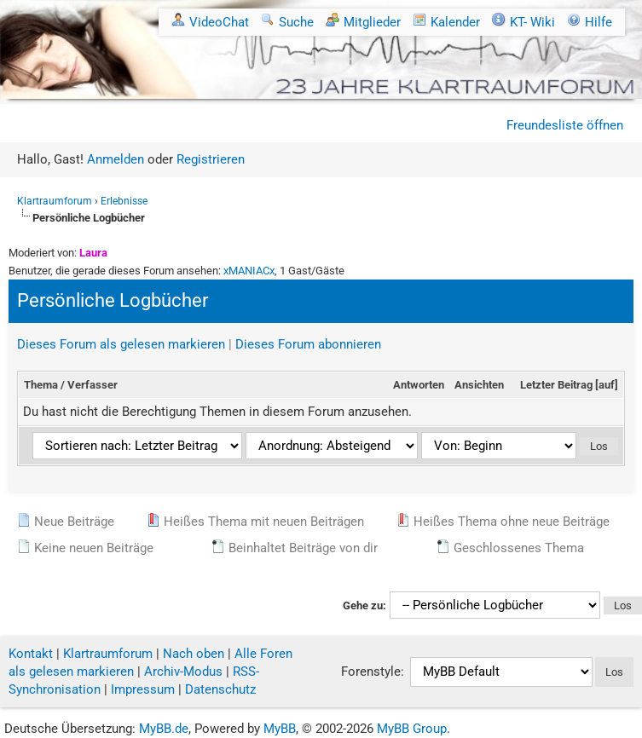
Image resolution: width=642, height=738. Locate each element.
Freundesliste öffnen (564, 125)
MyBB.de (163, 728)
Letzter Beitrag (556, 384)
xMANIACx (249, 270)
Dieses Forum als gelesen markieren (121, 344)
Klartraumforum (54, 201)
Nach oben (193, 653)
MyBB (279, 728)
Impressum (143, 689)
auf (607, 384)
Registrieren (210, 159)
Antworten (418, 384)
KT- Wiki (523, 22)
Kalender (446, 22)
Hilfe (589, 22)
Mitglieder (363, 22)
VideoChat (210, 22)
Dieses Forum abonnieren (308, 344)
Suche (287, 22)
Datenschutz (220, 689)
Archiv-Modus (183, 671)
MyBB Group (412, 728)
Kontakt (31, 653)
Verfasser (92, 384)
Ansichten (479, 384)
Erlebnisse (124, 201)
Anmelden (115, 159)
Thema (41, 384)
